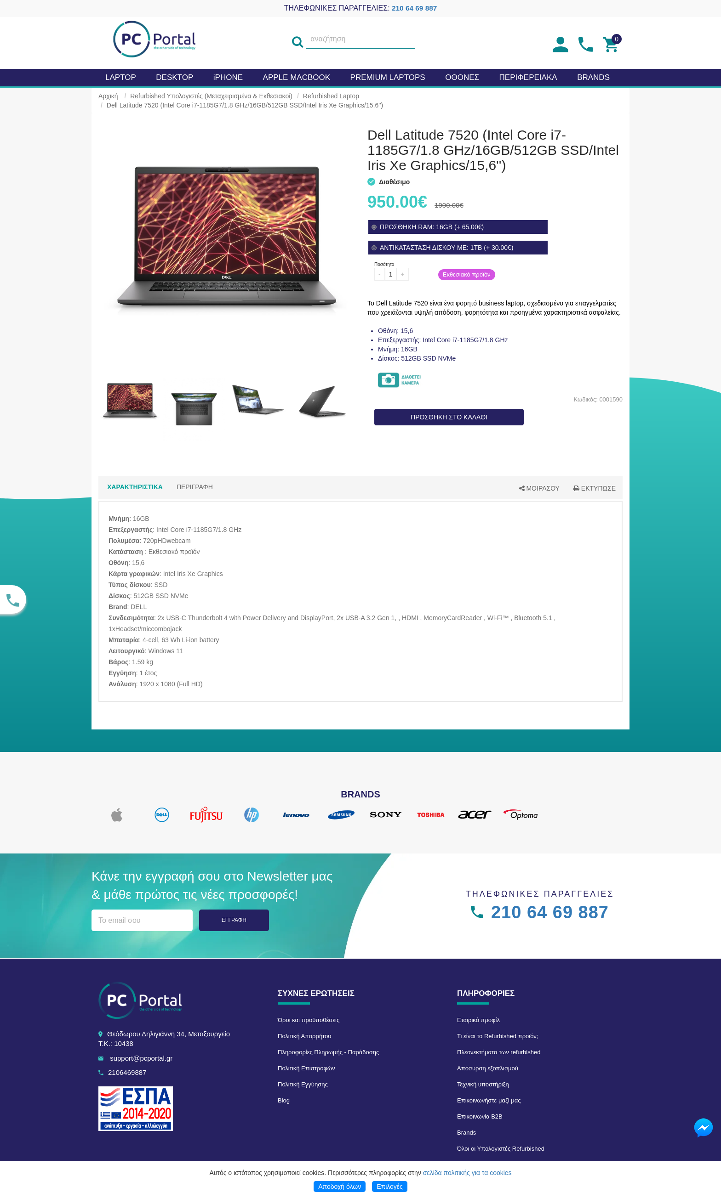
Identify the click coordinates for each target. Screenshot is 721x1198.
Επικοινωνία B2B (480, 1116)
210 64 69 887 (414, 8)
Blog (284, 1100)
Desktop (174, 77)
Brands (466, 1132)
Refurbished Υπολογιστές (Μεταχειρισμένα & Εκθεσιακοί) (211, 96)
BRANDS (593, 77)
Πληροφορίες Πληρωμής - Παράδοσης (328, 1052)
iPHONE (228, 77)
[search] (297, 39)
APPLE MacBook (296, 77)
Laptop (120, 77)
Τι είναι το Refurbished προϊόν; (497, 1036)
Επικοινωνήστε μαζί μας (489, 1100)
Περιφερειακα (528, 77)
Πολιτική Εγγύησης (303, 1084)
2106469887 (127, 1072)
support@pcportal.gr (141, 1058)
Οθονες (462, 77)
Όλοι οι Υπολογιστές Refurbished (500, 1148)
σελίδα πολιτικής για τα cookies (467, 1172)
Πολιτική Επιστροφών (306, 1068)
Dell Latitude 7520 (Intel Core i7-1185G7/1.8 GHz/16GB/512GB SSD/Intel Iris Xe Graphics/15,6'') (245, 105)
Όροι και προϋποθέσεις (308, 1020)
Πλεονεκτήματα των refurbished (498, 1052)
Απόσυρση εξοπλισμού (487, 1068)
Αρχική (108, 96)
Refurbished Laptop (331, 96)
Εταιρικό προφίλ (478, 1020)
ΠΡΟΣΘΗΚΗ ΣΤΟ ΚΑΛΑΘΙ (449, 417)
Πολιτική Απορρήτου (304, 1036)
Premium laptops (387, 77)
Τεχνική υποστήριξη (483, 1084)
